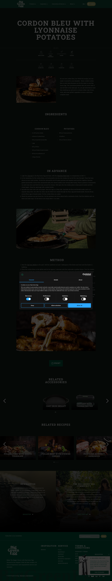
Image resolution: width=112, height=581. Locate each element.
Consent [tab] (31, 280)
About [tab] (80, 280)
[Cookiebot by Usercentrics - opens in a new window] (84, 274)
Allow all (79, 305)
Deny (32, 305)
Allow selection (56, 305)
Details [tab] (56, 280)
